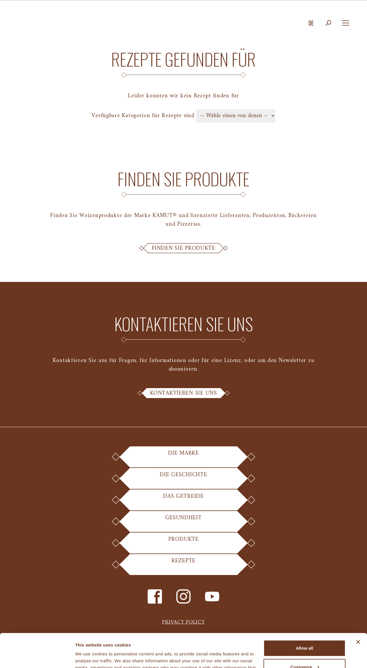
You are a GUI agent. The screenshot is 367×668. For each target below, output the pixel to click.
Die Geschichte (183, 479)
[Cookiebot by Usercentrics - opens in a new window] (37, 656)
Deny (304, 652)
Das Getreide (184, 500)
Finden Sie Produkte (183, 248)
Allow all (304, 614)
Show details (88, 656)
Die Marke (183, 457)
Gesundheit (183, 522)
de (311, 23)
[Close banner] (358, 608)
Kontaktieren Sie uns (183, 393)
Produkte (183, 543)
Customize (304, 633)
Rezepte (183, 565)
